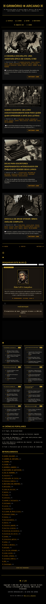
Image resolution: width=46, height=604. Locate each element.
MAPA (19, 350)
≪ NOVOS (5, 250)
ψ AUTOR (26, 24)
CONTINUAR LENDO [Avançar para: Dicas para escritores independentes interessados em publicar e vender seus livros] (34, 189)
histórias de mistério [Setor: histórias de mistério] (11, 534)
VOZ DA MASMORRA (8, 125)
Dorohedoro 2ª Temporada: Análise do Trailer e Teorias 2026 (13, 413)
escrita (27, 122)
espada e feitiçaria (14, 67)
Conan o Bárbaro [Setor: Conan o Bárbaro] (9, 548)
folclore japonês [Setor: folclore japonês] (9, 528)
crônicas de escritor (16, 177)
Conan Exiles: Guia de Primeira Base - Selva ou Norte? (13, 421)
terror (38, 123)
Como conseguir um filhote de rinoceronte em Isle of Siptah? (12, 417)
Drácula (37, 228)
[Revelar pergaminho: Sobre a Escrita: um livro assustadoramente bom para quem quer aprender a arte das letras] (23, 99)
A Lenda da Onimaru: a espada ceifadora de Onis (13, 374)
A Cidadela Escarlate (24, 65)
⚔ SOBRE (29, 28)
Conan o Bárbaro (35, 65)
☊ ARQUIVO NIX (19, 28)
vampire (20, 231)
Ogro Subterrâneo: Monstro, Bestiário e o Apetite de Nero (12, 398)
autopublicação (23, 176)
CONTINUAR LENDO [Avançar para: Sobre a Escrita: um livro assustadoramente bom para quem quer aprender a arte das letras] (34, 133)
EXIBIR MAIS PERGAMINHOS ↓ (23, 571)
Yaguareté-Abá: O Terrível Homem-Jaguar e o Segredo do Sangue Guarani (14, 359)
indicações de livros (26, 67)
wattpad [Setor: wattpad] (6, 551)
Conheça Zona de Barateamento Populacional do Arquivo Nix (34, 378)
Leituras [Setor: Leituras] (6, 501)
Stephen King (32, 123)
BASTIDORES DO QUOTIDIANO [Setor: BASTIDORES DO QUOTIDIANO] (12, 473)
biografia (21, 122)
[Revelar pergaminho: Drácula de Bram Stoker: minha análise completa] (23, 208)
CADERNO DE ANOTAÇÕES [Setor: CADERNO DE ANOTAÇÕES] (10, 462)
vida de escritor (23, 179)
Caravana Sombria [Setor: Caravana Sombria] (9, 562)
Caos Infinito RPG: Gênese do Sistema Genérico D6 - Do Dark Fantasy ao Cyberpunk (34, 403)
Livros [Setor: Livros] (5, 509)
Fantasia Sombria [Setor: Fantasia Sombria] (9, 484)
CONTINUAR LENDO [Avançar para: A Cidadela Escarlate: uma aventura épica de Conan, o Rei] (34, 80)
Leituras (35, 67)
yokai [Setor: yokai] (5, 545)
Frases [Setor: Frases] (5, 498)
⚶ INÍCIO (22, 250)
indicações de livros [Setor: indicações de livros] (10, 481)
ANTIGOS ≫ (40, 250)
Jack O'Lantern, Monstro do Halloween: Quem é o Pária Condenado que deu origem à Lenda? (12, 403)
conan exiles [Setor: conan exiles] (7, 556)
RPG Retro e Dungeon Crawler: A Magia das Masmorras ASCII (34, 395)
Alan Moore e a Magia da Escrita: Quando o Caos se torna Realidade (34, 374)
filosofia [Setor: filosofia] (6, 512)
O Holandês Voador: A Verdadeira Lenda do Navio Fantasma (34, 365)
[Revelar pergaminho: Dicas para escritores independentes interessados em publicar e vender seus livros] (23, 153)
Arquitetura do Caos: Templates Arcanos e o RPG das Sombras (34, 399)
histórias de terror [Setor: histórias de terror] (10, 537)
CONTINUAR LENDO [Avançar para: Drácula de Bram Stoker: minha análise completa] (34, 240)
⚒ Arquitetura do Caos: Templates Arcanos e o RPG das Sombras (23, 315)
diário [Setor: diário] (5, 526)
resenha (19, 68)
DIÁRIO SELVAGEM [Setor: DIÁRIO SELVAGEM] (9, 459)
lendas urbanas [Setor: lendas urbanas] (8, 559)
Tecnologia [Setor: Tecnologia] (7, 567)
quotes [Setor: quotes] (5, 495)
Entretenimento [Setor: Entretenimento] (8, 523)
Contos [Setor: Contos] (5, 520)
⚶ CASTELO (9, 24)
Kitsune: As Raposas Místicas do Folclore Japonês (20, 437)
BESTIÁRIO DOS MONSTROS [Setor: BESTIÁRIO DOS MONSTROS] (11, 487)
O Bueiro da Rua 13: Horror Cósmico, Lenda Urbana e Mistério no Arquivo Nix (35, 422)
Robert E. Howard (26, 68)
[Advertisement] (23, 333)
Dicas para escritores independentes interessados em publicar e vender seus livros (21, 170)
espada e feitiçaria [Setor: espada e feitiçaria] (10, 503)
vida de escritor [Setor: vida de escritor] (9, 492)
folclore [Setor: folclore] (6, 479)
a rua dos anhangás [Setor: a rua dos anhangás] (10, 553)
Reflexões (14, 179)
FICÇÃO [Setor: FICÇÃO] (5, 467)
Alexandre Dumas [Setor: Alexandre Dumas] (9, 517)
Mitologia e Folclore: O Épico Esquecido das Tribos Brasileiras (13, 355)
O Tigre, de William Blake (12, 434)
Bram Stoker (22, 228)
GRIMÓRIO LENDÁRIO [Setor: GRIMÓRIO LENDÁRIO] (9, 470)
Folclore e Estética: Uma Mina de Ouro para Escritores (34, 413)
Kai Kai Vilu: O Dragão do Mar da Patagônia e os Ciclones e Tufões (13, 394)
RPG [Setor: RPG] (4, 565)
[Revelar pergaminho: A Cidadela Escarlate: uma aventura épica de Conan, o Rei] (23, 45)
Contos (6, 67)
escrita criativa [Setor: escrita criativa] (9, 531)
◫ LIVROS (18, 24)
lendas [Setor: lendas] (5, 540)
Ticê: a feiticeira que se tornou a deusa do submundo (22, 450)
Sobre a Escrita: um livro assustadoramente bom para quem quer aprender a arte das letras (22, 116)
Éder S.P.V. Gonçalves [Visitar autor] (30, 599)
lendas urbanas (18, 230)
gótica (6, 230)
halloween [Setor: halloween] (6, 506)
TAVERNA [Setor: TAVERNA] (6, 465)
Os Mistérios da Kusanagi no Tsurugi (12, 378)
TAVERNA (35, 68)
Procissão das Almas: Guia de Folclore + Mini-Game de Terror (13, 364)
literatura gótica (28, 230)
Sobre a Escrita (24, 123)
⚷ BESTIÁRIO (36, 24)
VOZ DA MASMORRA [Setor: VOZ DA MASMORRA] (9, 476)
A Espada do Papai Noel (11, 382)
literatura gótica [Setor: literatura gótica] (9, 542)
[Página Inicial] (23, 9)
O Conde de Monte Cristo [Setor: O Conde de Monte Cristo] (11, 515)
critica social (30, 228)
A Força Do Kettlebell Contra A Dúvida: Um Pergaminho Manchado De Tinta (35, 383)
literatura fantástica (10, 68)
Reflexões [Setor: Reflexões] (6, 490)
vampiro (26, 231)
